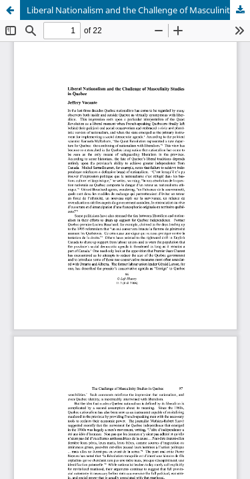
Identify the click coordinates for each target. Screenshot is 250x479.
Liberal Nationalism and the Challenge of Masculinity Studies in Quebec (138, 10)
